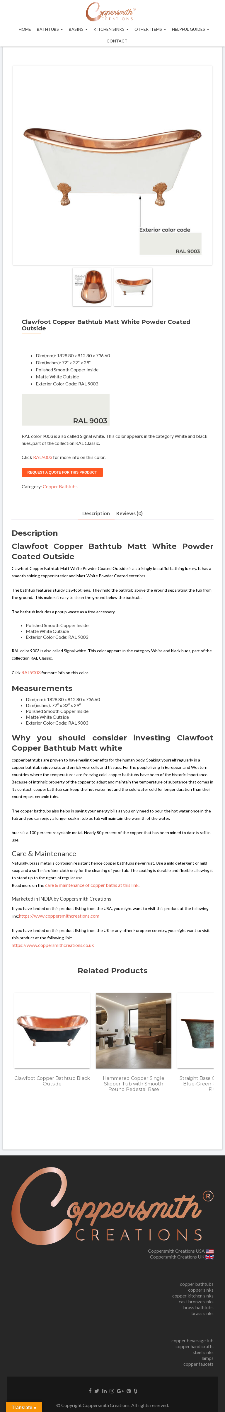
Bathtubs (48, 29)
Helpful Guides (188, 29)
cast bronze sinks (196, 1301)
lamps (208, 1358)
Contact (117, 40)
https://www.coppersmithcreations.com (59, 916)
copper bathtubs (197, 1284)
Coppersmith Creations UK (182, 1256)
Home (25, 29)
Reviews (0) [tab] (129, 513)
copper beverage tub (192, 1340)
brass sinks (202, 1313)
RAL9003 (42, 457)
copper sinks (201, 1290)
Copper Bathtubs (60, 486)
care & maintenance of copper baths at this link (92, 885)
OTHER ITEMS (148, 29)
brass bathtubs (198, 1307)
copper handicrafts (194, 1346)
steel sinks (203, 1352)
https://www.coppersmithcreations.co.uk (53, 945)
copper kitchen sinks (193, 1295)
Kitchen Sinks (109, 29)
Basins (76, 29)
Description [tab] (96, 513)
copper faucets (198, 1364)
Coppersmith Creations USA (181, 1251)
